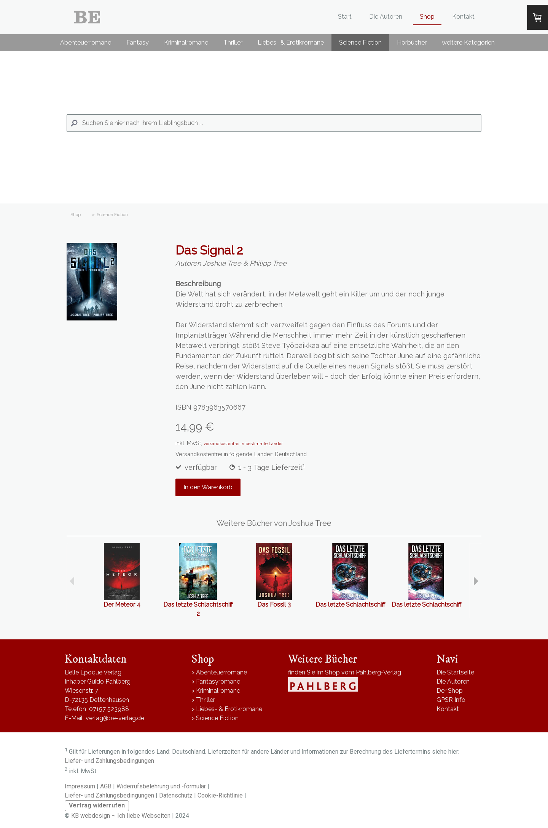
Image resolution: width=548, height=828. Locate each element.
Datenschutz (176, 795)
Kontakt (463, 16)
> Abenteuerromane (219, 672)
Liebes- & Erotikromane (291, 42)
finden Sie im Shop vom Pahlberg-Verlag (344, 672)
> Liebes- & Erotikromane (226, 709)
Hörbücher (412, 42)
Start (345, 16)
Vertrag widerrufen (97, 805)
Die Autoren (385, 16)
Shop (427, 16)
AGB (106, 786)
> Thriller (203, 699)
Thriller (232, 42)
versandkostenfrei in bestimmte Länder (243, 443)
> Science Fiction (215, 718)
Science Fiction (360, 42)
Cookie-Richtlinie (220, 795)
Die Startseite (455, 672)
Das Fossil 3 (274, 604)
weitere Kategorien (468, 42)
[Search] (274, 123)
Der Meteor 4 (122, 604)
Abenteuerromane (85, 42)
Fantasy (137, 42)
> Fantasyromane (215, 681)
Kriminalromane (186, 42)
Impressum (80, 786)
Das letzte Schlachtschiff (350, 604)
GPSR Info (450, 699)
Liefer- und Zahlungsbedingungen (109, 760)
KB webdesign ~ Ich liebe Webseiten (120, 815)
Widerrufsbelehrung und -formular (161, 786)
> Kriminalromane (215, 690)
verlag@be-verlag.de (115, 718)
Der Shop (449, 690)
